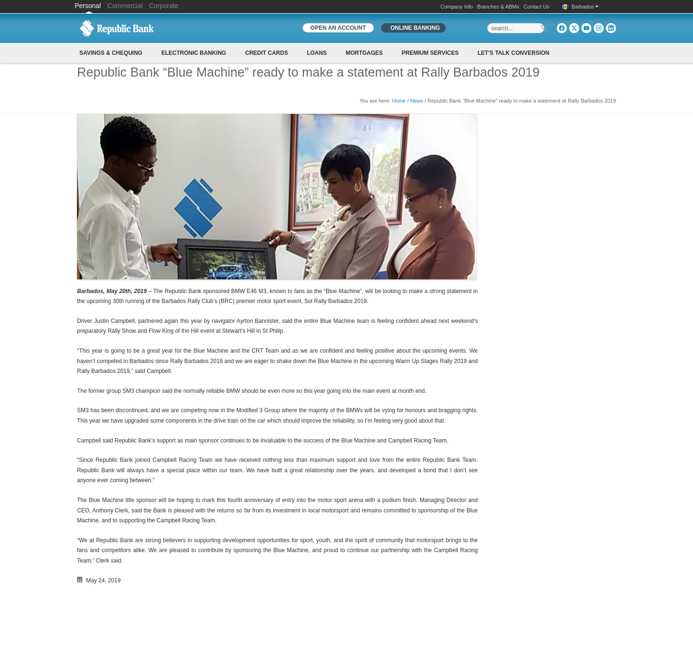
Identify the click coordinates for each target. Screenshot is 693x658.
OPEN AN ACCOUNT (338, 28)
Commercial (125, 5)
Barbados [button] (585, 6)
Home (399, 101)
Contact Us (536, 6)
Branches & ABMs (498, 6)
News (417, 101)
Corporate (163, 5)
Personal (89, 5)
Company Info (457, 6)
